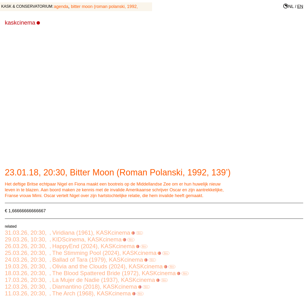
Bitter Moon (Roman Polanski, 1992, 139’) (110, 6)
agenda (61, 6)
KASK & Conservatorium (26, 6)
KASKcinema (22, 22)
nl (291, 6)
